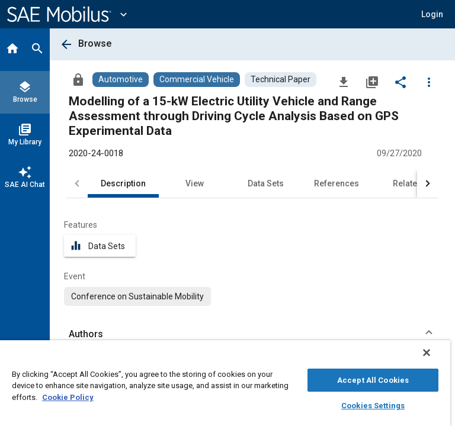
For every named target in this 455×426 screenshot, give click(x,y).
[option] (137, 296)
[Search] (37, 49)
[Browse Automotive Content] (120, 79)
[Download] (343, 81)
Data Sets (266, 183)
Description (123, 183)
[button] (432, 14)
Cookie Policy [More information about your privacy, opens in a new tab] (68, 397)
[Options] (429, 81)
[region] (225, 383)
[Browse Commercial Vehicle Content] (196, 79)
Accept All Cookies (373, 380)
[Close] (426, 352)
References (336, 183)
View (194, 183)
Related (407, 183)
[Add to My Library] (372, 81)
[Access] (78, 79)
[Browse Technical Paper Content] (280, 79)
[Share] (400, 81)
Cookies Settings (373, 405)
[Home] (12, 49)
